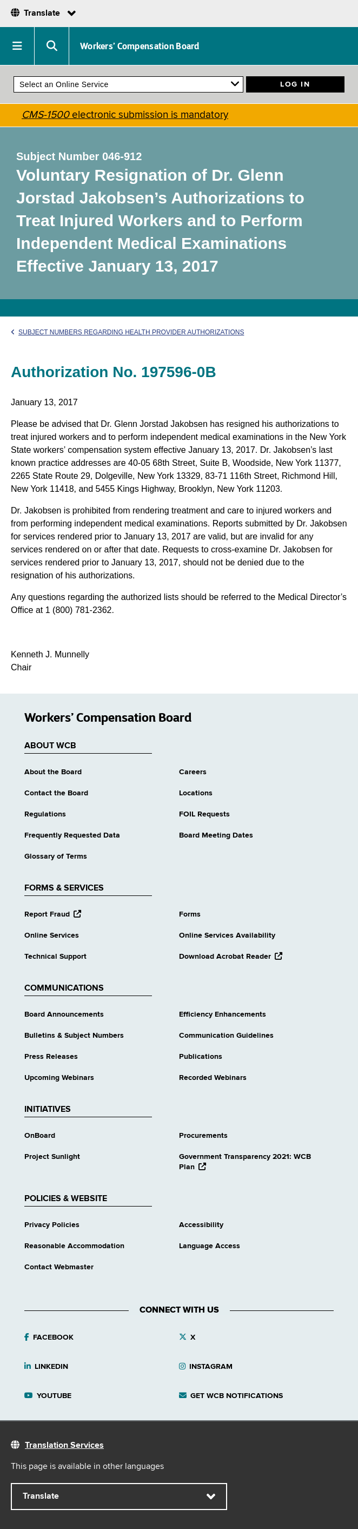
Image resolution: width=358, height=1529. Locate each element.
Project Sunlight (52, 1157)
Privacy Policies (51, 1225)
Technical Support (55, 956)
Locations (196, 793)
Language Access (209, 1246)
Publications (200, 1056)
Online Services (51, 935)
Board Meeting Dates (216, 835)
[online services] (128, 84)
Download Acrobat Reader (230, 956)
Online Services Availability (227, 935)
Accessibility (201, 1225)
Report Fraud (52, 914)
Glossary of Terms (55, 856)
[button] (17, 46)
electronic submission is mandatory (125, 115)
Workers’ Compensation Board (140, 46)
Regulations (45, 814)
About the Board (53, 772)
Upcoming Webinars (59, 1078)
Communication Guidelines (226, 1035)
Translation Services (64, 1445)
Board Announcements (64, 1014)
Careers (193, 772)
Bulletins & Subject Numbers (74, 1035)
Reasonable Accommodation (74, 1246)
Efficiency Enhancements (222, 1014)
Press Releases (51, 1056)
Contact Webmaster (59, 1267)
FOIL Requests (204, 814)
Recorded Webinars (213, 1078)
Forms (190, 914)
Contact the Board (56, 793)
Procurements (203, 1135)
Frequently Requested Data (72, 835)
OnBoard (39, 1135)
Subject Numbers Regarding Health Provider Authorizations (127, 332)
